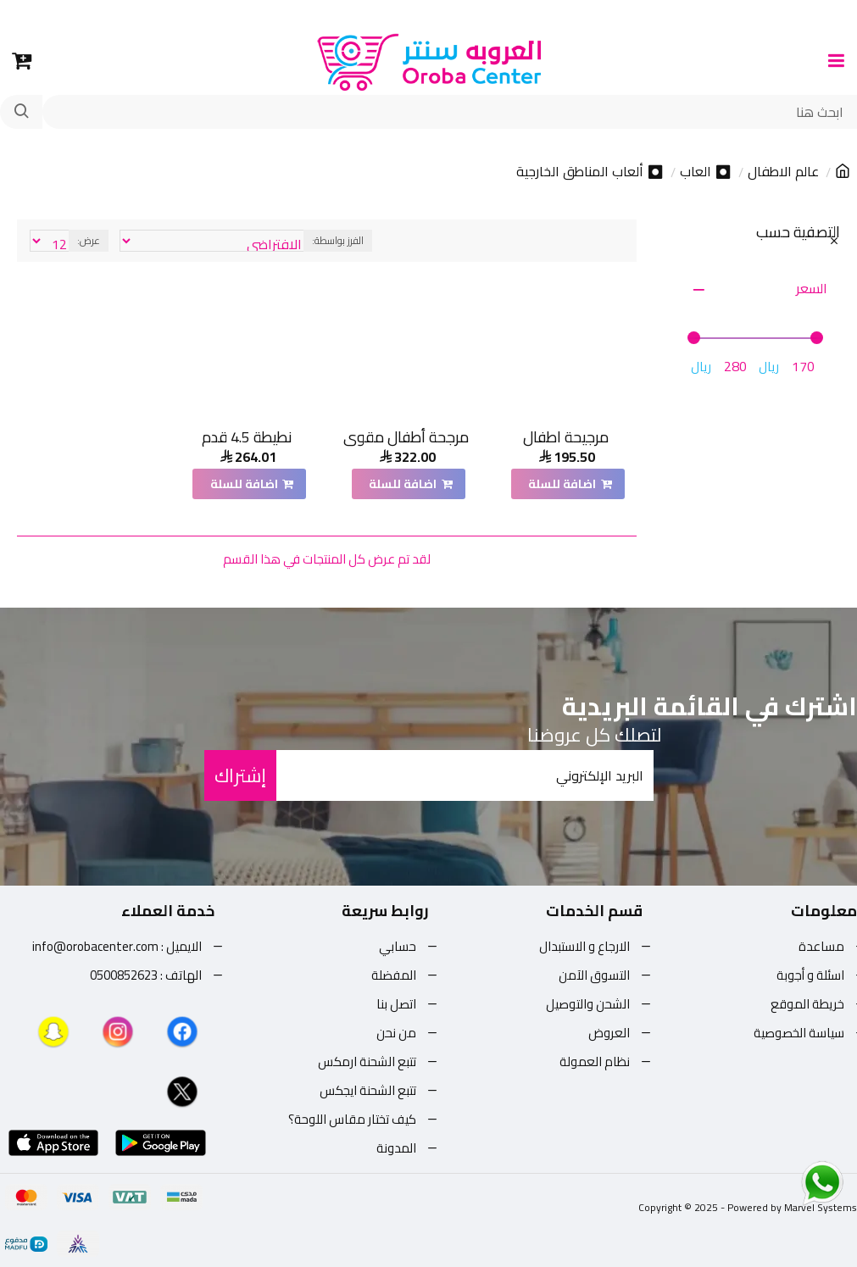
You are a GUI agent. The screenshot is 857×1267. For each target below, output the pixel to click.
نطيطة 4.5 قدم (247, 437)
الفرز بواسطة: (338, 240)
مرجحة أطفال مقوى (406, 437)
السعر (811, 288)
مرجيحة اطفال (566, 437)
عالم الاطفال (783, 172)
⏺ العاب (706, 172)
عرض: (88, 240)
